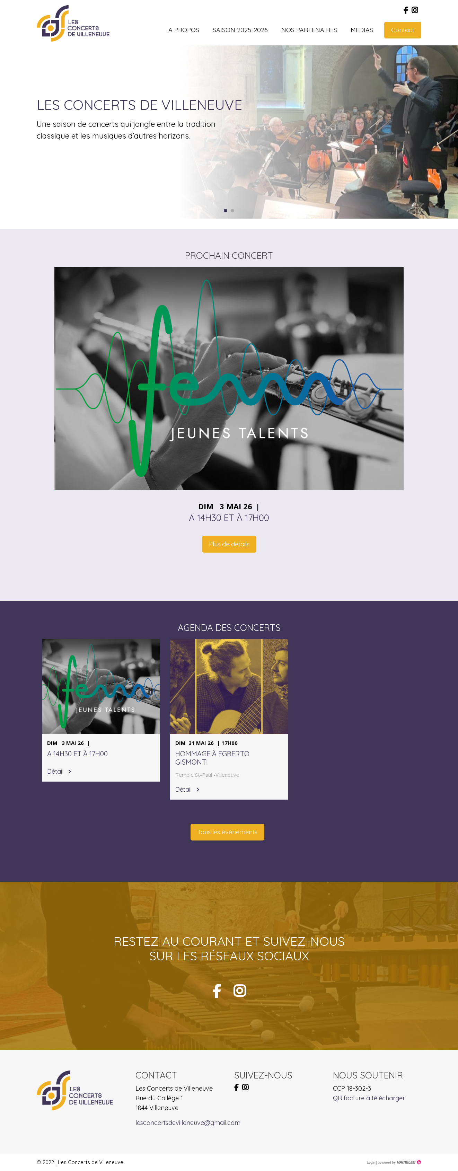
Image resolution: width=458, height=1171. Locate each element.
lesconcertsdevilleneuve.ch (73, 23)
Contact (402, 30)
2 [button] (232, 210)
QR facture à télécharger (369, 1098)
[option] (305, 132)
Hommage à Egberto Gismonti (212, 758)
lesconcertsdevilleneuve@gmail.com (187, 1123)
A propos (183, 30)
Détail (55, 771)
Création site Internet (398, 1162)
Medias (362, 30)
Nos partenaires (309, 30)
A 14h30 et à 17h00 (229, 517)
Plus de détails (229, 544)
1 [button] (225, 210)
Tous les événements (227, 832)
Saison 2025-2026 (240, 30)
